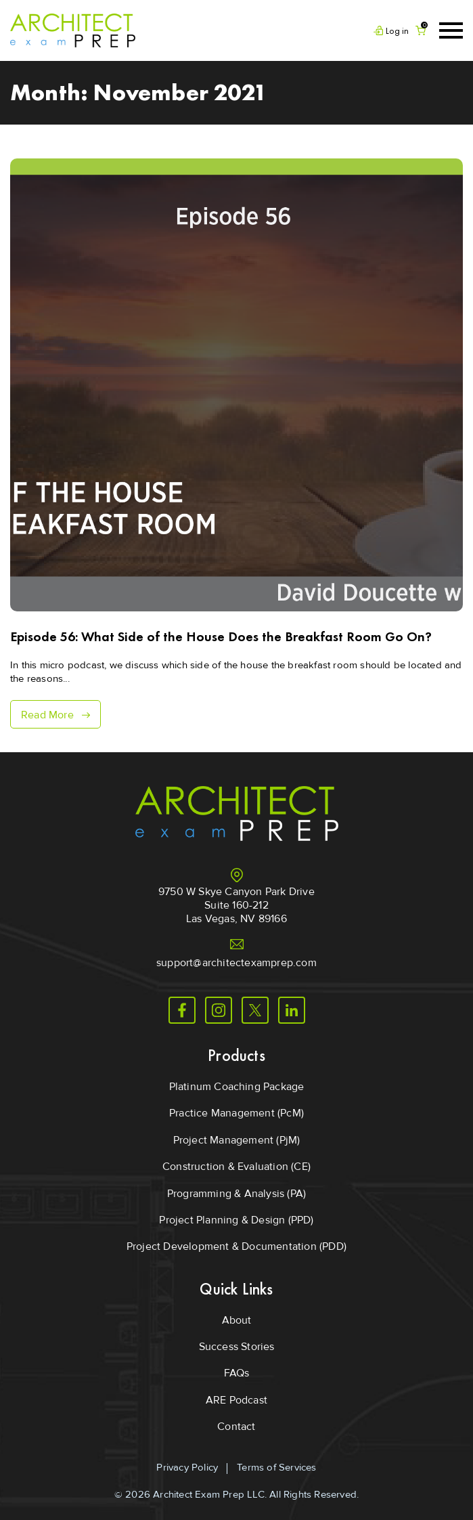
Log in (397, 30)
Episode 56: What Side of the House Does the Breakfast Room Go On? (221, 636)
